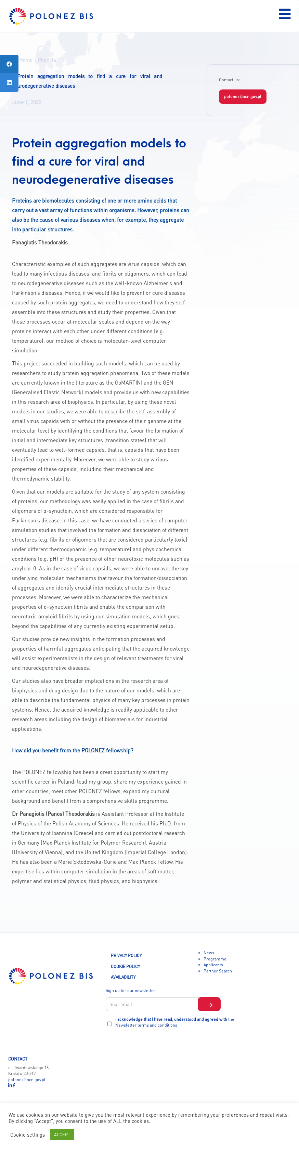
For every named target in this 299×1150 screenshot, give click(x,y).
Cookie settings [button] (27, 1134)
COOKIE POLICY (125, 966)
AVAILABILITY (123, 977)
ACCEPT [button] (62, 1134)
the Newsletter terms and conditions (174, 1022)
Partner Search (218, 970)
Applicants (213, 964)
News (209, 952)
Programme (215, 958)
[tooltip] (9, 64)
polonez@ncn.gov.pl (242, 96)
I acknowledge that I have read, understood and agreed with (174, 1022)
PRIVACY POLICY (126, 955)
